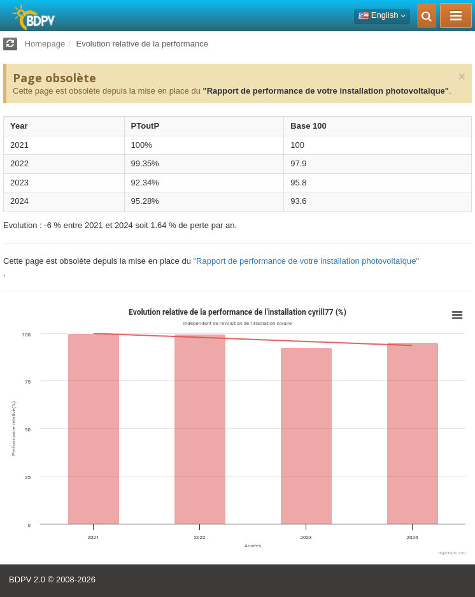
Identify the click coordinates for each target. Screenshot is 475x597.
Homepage (45, 43)
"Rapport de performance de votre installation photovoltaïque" (325, 91)
